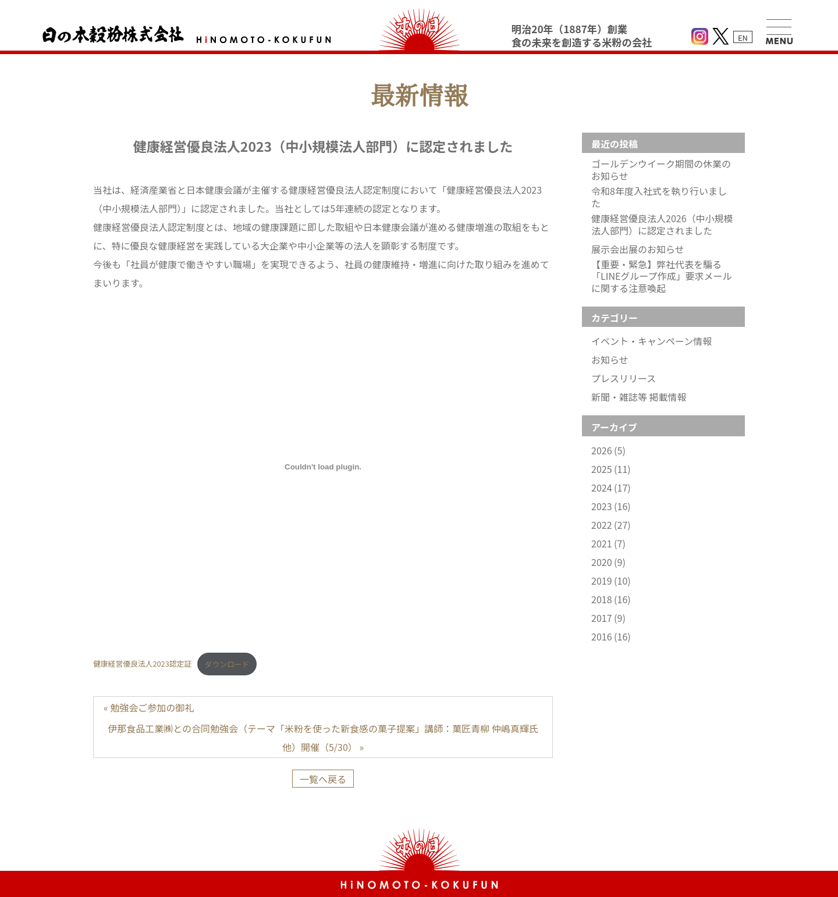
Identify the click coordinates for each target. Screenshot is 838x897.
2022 (611, 525)
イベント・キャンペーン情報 (651, 341)
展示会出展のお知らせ (637, 249)
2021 (608, 544)
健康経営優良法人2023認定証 (142, 664)
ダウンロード (227, 664)
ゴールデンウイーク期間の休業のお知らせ (661, 170)
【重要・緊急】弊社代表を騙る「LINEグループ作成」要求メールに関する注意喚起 (661, 276)
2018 (611, 599)
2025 (611, 469)
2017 (608, 618)
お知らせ (609, 360)
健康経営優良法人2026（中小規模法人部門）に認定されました (662, 224)
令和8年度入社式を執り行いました (659, 197)
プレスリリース (623, 378)
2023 (611, 506)
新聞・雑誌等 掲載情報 (639, 397)
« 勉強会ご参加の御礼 (149, 707)
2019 (611, 581)
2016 (611, 637)
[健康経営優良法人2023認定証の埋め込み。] (323, 466)
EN (743, 37)
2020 (608, 562)
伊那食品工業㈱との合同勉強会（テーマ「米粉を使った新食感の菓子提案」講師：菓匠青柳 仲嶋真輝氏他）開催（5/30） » (323, 737)
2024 (611, 488)
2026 (608, 450)
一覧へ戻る (323, 779)
